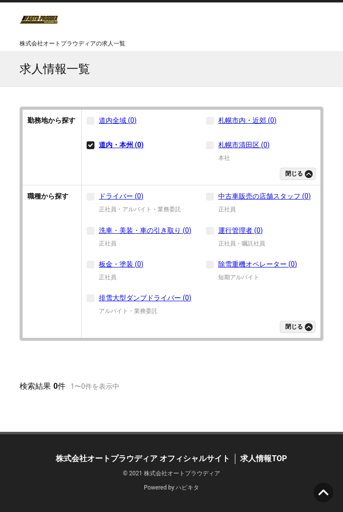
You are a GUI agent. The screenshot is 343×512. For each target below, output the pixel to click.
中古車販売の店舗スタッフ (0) (264, 196)
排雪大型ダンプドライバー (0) (145, 298)
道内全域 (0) (118, 120)
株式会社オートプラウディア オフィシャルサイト (143, 458)
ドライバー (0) (121, 196)
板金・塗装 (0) (121, 264)
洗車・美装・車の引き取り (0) (145, 230)
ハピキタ (187, 487)
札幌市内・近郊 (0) (247, 120)
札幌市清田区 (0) (244, 145)
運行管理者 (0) (240, 230)
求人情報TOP (263, 458)
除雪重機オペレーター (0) (257, 264)
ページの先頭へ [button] (323, 492)
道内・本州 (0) (121, 145)
